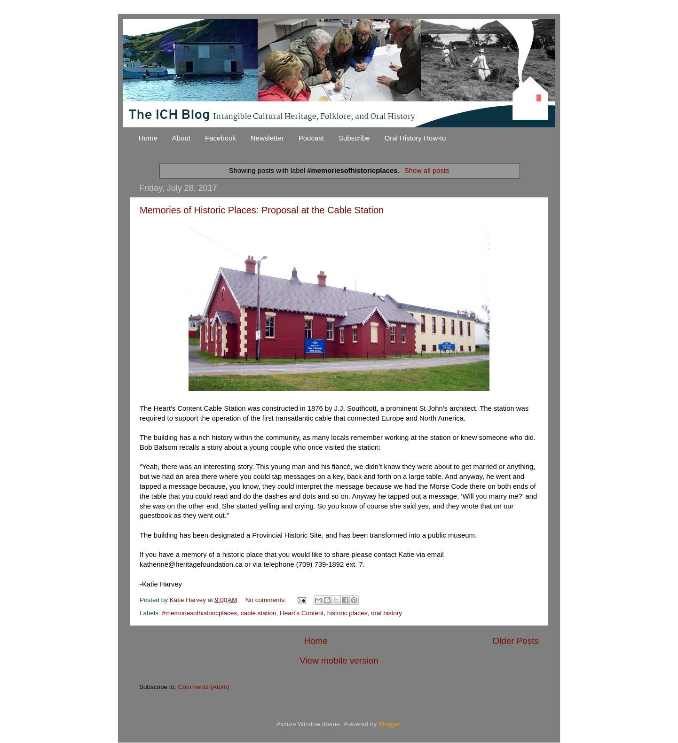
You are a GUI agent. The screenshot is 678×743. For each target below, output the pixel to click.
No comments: (266, 599)
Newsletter (267, 138)
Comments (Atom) (204, 686)
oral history (386, 613)
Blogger (389, 723)
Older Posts (515, 641)
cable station (258, 613)
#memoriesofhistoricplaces (199, 613)
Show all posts (426, 170)
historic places (347, 613)
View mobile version (339, 660)
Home (148, 138)
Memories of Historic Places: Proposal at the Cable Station (262, 210)
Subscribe (354, 138)
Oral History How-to (415, 138)
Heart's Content (301, 613)
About (181, 138)
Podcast (311, 138)
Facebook (220, 138)
